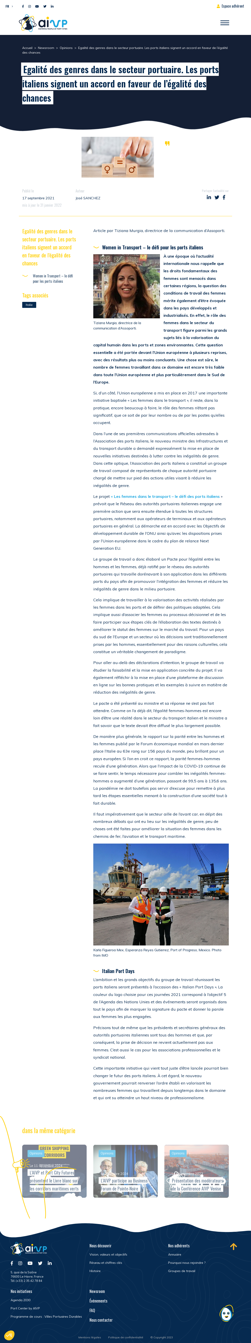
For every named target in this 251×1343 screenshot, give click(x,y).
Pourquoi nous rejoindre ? (186, 1263)
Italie (29, 305)
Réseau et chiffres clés (106, 1263)
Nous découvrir (101, 1245)
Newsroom (97, 1291)
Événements (98, 1301)
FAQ (92, 1310)
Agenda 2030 (20, 1300)
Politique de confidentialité (125, 1337)
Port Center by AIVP (25, 1308)
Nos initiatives (21, 1291)
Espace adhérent (233, 6)
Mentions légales (89, 1337)
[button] (8, 6)
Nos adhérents (178, 1245)
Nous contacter (101, 1320)
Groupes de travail (181, 1271)
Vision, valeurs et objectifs (108, 1254)
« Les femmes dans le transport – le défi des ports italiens (166, 496)
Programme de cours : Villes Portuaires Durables (46, 1317)
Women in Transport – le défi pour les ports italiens (53, 278)
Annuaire (174, 1254)
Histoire (95, 1271)
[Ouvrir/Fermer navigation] (224, 23)
